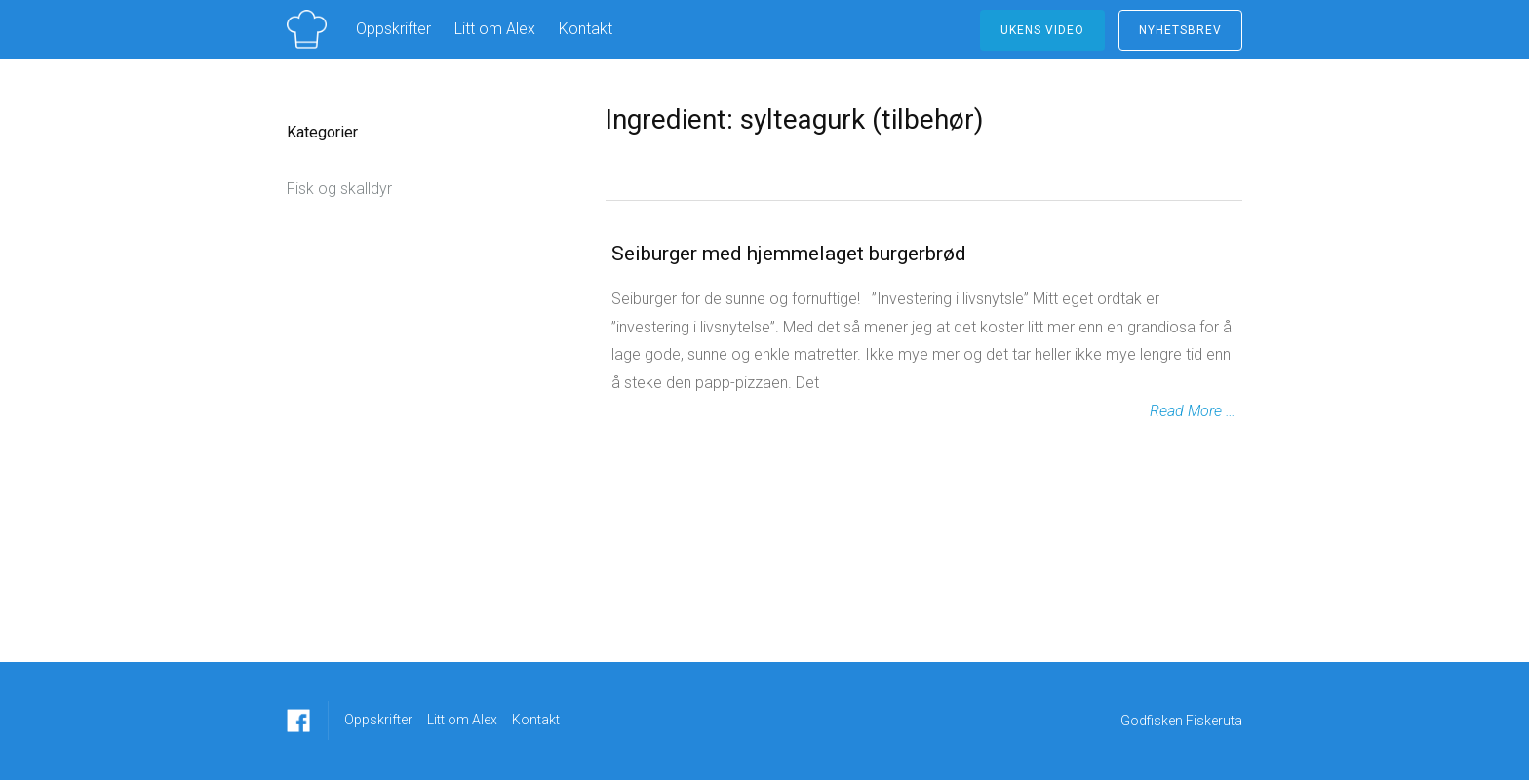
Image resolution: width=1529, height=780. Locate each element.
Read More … (1192, 411)
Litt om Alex (494, 29)
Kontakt (585, 29)
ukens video (1042, 30)
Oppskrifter (393, 29)
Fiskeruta (1214, 720)
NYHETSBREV (1180, 30)
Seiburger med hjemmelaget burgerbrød (788, 253)
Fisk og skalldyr (339, 188)
